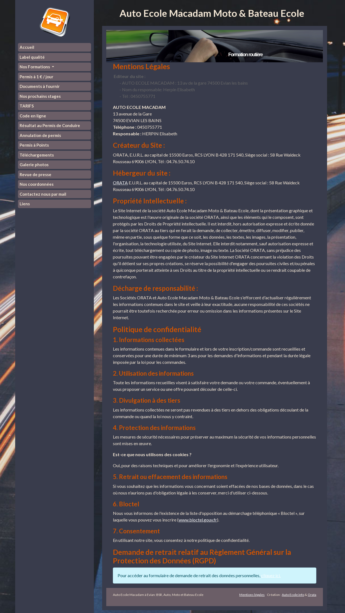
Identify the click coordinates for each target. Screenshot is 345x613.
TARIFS (27, 105)
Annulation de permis (40, 135)
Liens (25, 203)
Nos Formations (35, 66)
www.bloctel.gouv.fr (198, 519)
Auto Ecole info (293, 595)
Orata (312, 595)
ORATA (120, 182)
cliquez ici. (271, 575)
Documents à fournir (40, 86)
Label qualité (32, 57)
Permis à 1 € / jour (36, 76)
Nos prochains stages (40, 96)
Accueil (27, 47)
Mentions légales (252, 595)
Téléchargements (37, 154)
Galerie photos (34, 164)
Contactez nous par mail (43, 194)
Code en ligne (33, 115)
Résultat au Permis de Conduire (50, 125)
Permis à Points (34, 145)
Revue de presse (35, 174)
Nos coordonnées (37, 184)
